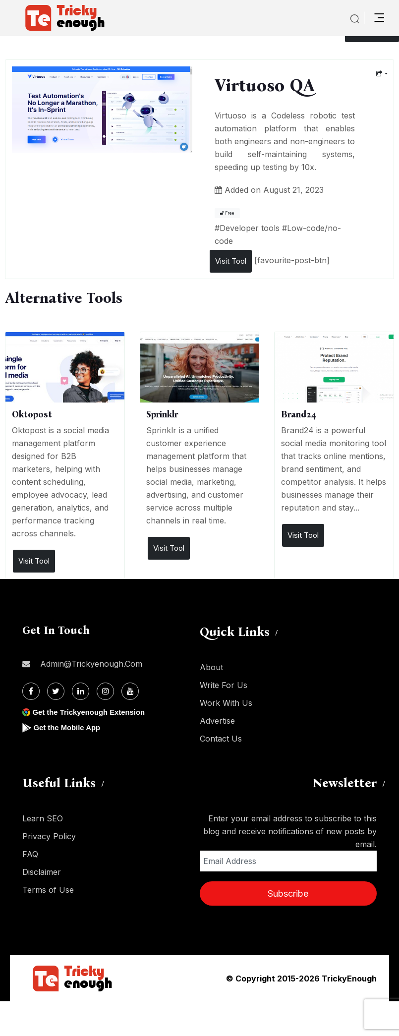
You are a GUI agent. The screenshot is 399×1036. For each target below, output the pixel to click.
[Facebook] (31, 691)
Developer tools (250, 228)
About (211, 667)
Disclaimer (41, 872)
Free (227, 213)
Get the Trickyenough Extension (93, 712)
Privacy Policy (49, 836)
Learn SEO (42, 818)
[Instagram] (105, 691)
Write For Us (223, 685)
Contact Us (221, 739)
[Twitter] (55, 691)
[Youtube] (130, 691)
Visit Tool (230, 261)
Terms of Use (48, 890)
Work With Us (226, 703)
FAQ (30, 854)
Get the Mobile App (69, 727)
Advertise (217, 721)
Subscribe (288, 893)
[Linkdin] (80, 691)
